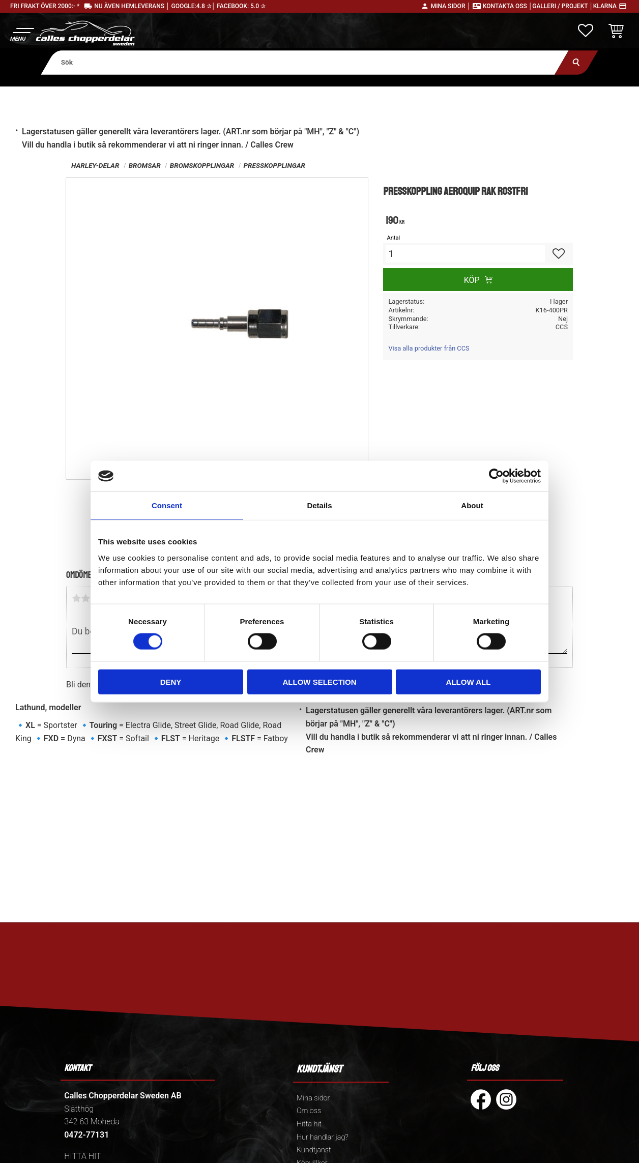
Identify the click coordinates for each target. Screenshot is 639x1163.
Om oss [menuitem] (309, 1111)
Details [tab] (319, 505)
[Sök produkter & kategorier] (305, 62)
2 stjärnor (85, 598)
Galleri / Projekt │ (562, 6)
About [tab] (472, 505)
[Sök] (576, 62)
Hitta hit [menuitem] (309, 1124)
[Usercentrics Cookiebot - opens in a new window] (496, 476)
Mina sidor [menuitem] (313, 1098)
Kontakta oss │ (507, 6)
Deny (171, 681)
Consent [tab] (167, 505)
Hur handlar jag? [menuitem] (322, 1137)
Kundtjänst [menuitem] (314, 1150)
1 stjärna (76, 598)
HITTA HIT (82, 1156)
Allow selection (320, 681)
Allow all (468, 681)
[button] (22, 33)
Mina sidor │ (451, 6)
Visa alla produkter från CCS (428, 348)
